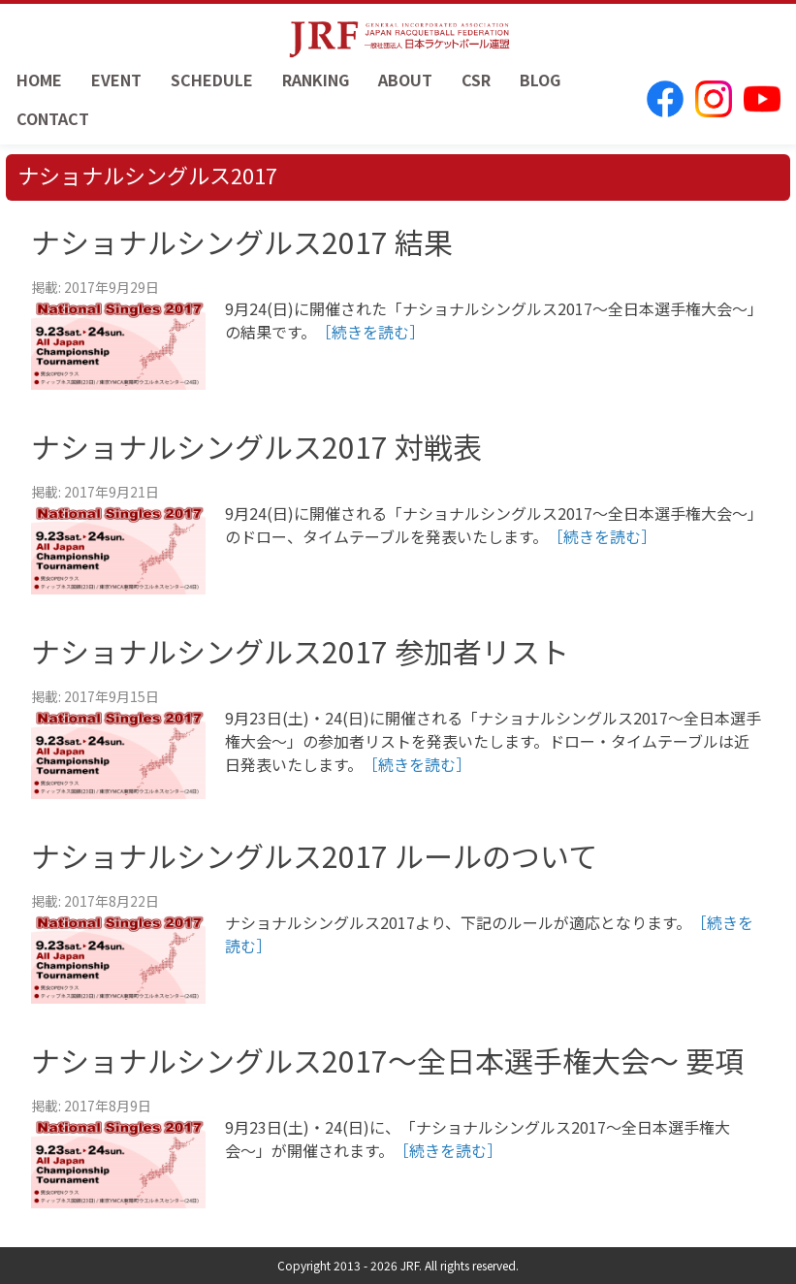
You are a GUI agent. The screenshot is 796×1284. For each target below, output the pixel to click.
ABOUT (405, 79)
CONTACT (52, 118)
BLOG (540, 79)
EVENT (116, 79)
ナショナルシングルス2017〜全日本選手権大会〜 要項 (387, 1060)
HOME (39, 79)
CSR (476, 79)
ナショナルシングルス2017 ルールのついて (314, 855)
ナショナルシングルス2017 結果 (242, 241)
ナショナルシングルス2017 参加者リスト (300, 650)
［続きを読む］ (370, 331)
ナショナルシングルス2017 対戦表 (256, 446)
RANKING (315, 79)
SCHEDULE (212, 79)
